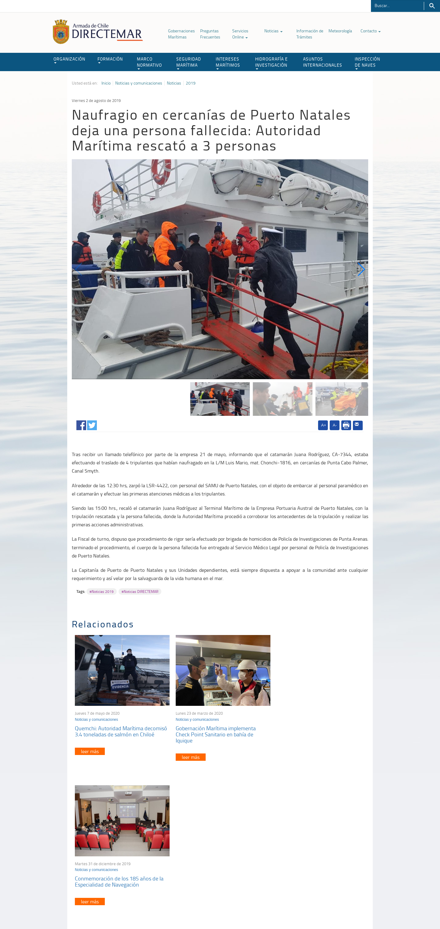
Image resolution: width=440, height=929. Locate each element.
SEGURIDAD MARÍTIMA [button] (188, 63)
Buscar (432, 6)
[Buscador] (397, 5)
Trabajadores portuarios (328, 849)
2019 (191, 83)
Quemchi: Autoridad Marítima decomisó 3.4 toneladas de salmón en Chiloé (121, 729)
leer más (90, 749)
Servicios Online (240, 34)
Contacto (371, 31)
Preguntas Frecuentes (210, 34)
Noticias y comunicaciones (138, 83)
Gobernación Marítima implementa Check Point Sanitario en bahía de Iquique (214, 732)
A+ (323, 425)
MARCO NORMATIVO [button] (149, 63)
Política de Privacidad (111, 910)
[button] (361, 269)
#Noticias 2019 (102, 591)
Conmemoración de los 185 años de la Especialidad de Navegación (317, 729)
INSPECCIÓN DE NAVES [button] (367, 63)
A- (335, 425)
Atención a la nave (323, 841)
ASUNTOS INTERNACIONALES (322, 62)
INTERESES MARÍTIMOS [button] (228, 63)
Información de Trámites (309, 34)
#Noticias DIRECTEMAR (140, 591)
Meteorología (340, 31)
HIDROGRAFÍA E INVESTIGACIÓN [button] (271, 63)
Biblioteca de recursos (152, 910)
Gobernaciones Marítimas (181, 34)
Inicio (106, 83)
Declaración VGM (322, 856)
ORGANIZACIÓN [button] (69, 60)
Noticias (273, 31)
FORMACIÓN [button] (110, 60)
